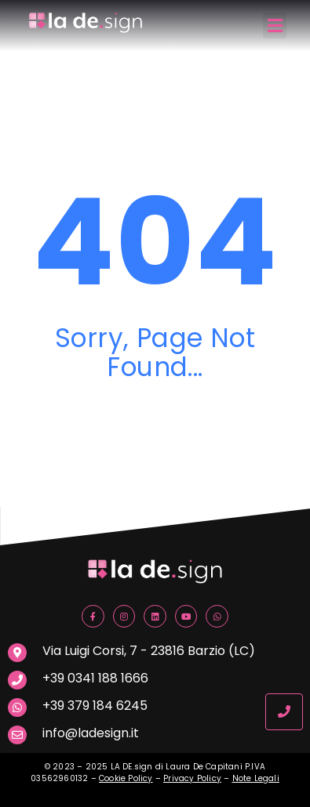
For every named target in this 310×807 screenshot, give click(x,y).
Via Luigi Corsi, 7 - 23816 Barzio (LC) (148, 651)
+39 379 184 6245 (95, 706)
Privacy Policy (192, 778)
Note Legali (255, 778)
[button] (274, 25)
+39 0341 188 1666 (95, 678)
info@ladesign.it (90, 733)
